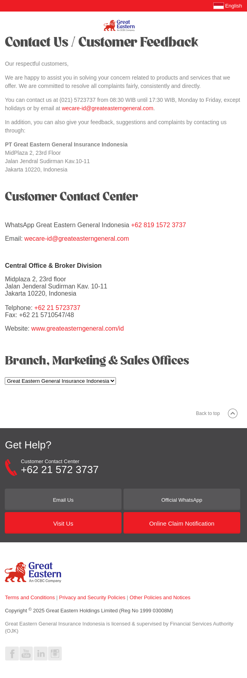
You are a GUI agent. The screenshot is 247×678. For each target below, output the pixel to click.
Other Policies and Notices (159, 597)
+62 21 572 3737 (59, 469)
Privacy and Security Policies (92, 597)
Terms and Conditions (30, 597)
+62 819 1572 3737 (158, 225)
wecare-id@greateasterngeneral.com (108, 108)
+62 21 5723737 (57, 307)
